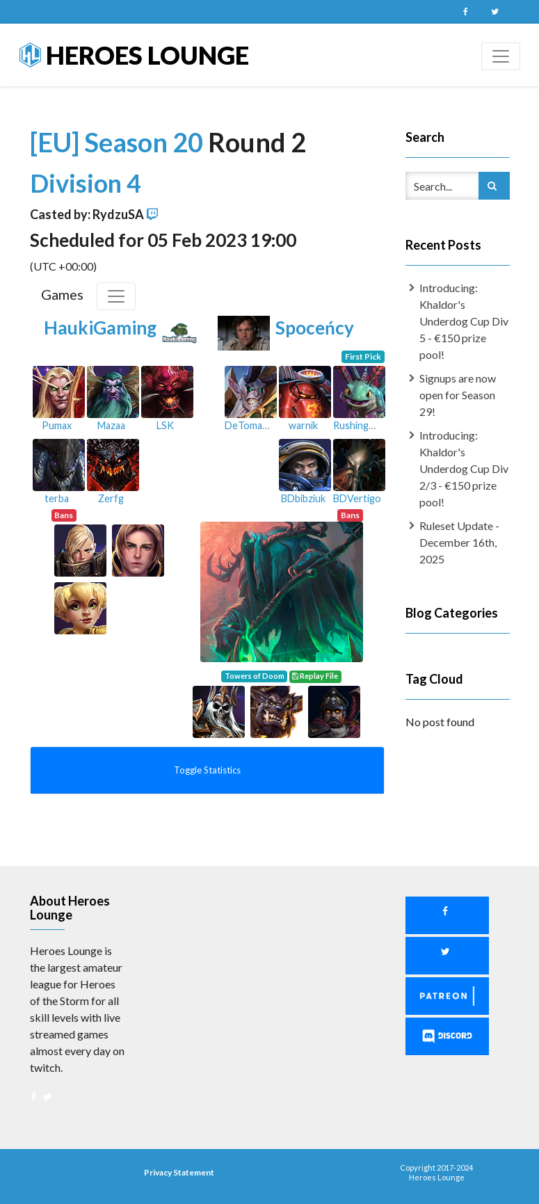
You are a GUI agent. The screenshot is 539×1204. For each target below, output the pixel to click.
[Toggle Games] (116, 296)
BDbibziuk (303, 498)
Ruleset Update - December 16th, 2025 (459, 542)
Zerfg (111, 498)
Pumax (57, 425)
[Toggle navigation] (500, 56)
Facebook (466, 12)
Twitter (495, 12)
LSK (165, 425)
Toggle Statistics (207, 770)
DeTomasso (251, 425)
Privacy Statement (179, 1172)
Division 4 (85, 183)
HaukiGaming (100, 327)
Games (62, 294)
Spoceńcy (314, 327)
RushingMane (363, 425)
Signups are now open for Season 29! (457, 394)
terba (57, 498)
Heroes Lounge (134, 55)
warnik (303, 425)
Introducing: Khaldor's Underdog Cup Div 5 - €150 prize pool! (463, 321)
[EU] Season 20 (119, 142)
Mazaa (111, 425)
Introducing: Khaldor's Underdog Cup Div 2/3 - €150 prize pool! (463, 468)
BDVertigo (357, 498)
